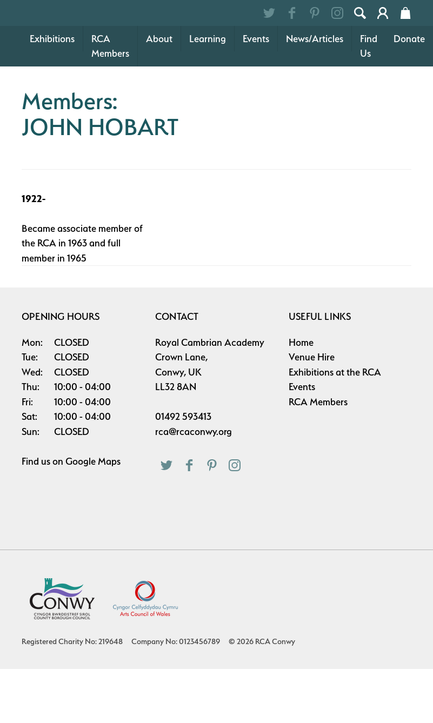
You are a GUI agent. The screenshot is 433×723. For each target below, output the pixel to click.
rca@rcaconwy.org (193, 485)
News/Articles (314, 92)
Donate (409, 92)
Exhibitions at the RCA (335, 426)
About (159, 92)
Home (301, 396)
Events (256, 92)
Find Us (368, 100)
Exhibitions (52, 92)
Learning (207, 92)
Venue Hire (312, 411)
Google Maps (93, 515)
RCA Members (110, 100)
